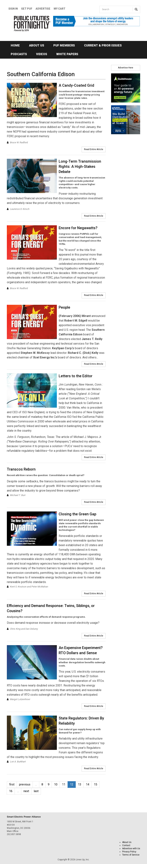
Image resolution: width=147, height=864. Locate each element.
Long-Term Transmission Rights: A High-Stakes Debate (80, 166)
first (11, 784)
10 (55, 784)
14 (87, 784)
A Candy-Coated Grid (76, 85)
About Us (36, 45)
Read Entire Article (93, 149)
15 (95, 784)
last (36, 791)
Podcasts (19, 54)
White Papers (67, 54)
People (64, 307)
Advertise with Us (131, 848)
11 (63, 784)
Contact (126, 845)
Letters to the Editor (75, 376)
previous (24, 784)
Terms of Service (130, 854)
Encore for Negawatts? (78, 228)
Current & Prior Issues (103, 45)
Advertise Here (125, 67)
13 (79, 784)
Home (15, 45)
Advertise (43, 8)
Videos (41, 54)
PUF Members (64, 45)
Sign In (13, 8)
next (26, 791)
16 (10, 791)
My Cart (59, 8)
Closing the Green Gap (77, 514)
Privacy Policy (129, 851)
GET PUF (26, 8)
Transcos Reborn (21, 469)
